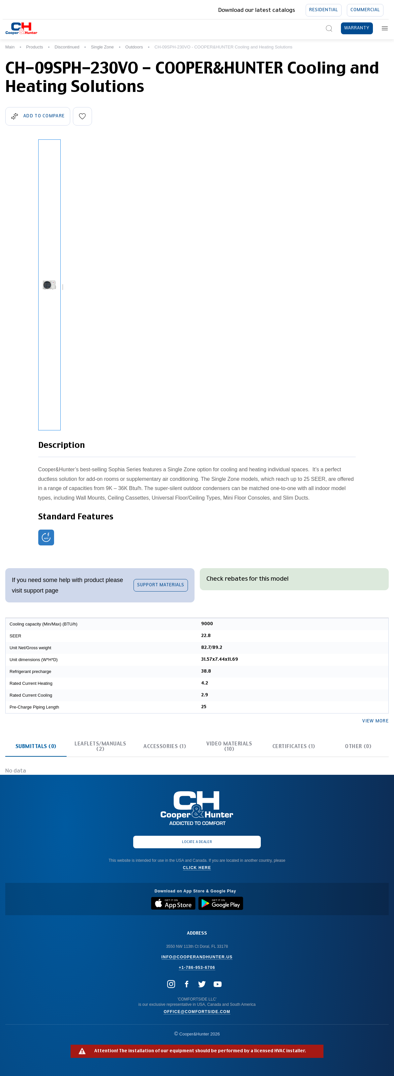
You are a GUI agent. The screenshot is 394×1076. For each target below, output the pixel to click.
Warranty (357, 28)
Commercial (365, 10)
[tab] (36, 747)
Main (10, 46)
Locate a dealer (197, 842)
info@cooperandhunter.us (197, 957)
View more (375, 721)
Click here (197, 867)
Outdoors (134, 46)
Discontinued (67, 46)
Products (34, 46)
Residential (323, 10)
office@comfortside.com (197, 1011)
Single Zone (102, 46)
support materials (160, 585)
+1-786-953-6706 (197, 967)
